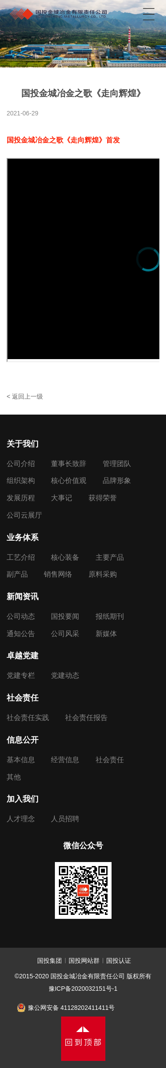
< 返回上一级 (25, 396)
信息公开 (23, 740)
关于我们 (23, 443)
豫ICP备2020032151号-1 (83, 988)
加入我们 (23, 799)
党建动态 (65, 675)
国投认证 (118, 960)
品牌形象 (117, 480)
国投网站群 (84, 960)
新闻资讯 (23, 596)
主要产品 (110, 557)
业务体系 (23, 537)
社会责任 (23, 697)
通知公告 (21, 633)
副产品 (17, 574)
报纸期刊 (110, 616)
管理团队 (117, 463)
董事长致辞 (68, 463)
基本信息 (21, 759)
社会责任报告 (86, 717)
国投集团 (49, 960)
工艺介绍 (21, 557)
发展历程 (21, 498)
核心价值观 (68, 480)
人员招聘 (65, 819)
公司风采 (65, 633)
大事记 (61, 498)
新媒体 (106, 633)
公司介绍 (21, 463)
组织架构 (21, 480)
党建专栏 (21, 675)
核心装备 (65, 557)
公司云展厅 (24, 515)
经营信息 (65, 759)
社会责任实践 (28, 717)
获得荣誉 (103, 498)
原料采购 (103, 574)
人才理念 (21, 819)
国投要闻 (65, 616)
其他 (14, 777)
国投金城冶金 (58, 11)
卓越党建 (23, 655)
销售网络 (58, 574)
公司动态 (21, 616)
